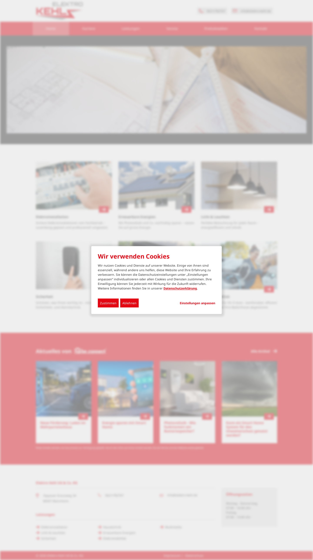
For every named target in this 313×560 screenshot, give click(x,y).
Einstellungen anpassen (197, 303)
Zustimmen (108, 303)
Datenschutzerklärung (180, 288)
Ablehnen (129, 303)
